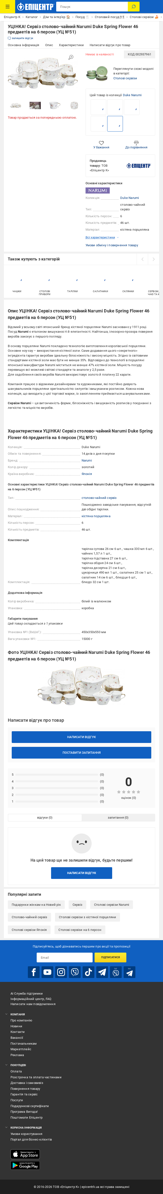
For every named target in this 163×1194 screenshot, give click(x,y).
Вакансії (17, 1038)
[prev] (142, 259)
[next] (153, 259)
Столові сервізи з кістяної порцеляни (87, 917)
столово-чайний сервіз (99, 498)
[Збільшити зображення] (71, 57)
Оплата (16, 1071)
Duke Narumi (132, 95)
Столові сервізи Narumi (111, 904)
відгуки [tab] (42, 817)
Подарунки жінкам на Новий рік (36, 904)
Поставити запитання (82, 752)
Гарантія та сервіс (24, 1094)
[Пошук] (134, 6)
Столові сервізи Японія (29, 930)
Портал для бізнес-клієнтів (31, 1139)
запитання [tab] (116, 817)
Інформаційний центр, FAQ (31, 999)
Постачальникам (24, 1043)
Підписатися (110, 957)
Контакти (18, 1032)
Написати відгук (81, 737)
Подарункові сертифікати (30, 1106)
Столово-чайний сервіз (29, 917)
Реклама (17, 1055)
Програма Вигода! (24, 1111)
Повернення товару (25, 1089)
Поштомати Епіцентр (27, 1117)
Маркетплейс (21, 1049)
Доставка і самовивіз (27, 1083)
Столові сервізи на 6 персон (79, 930)
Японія (87, 474)
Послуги (17, 1100)
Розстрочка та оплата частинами (36, 1077)
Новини (16, 1026)
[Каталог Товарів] (7, 6)
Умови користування (27, 1134)
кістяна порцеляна (96, 516)
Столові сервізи (125, 78)
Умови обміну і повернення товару (112, 245)
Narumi (87, 460)
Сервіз (77, 904)
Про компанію (21, 1020)
